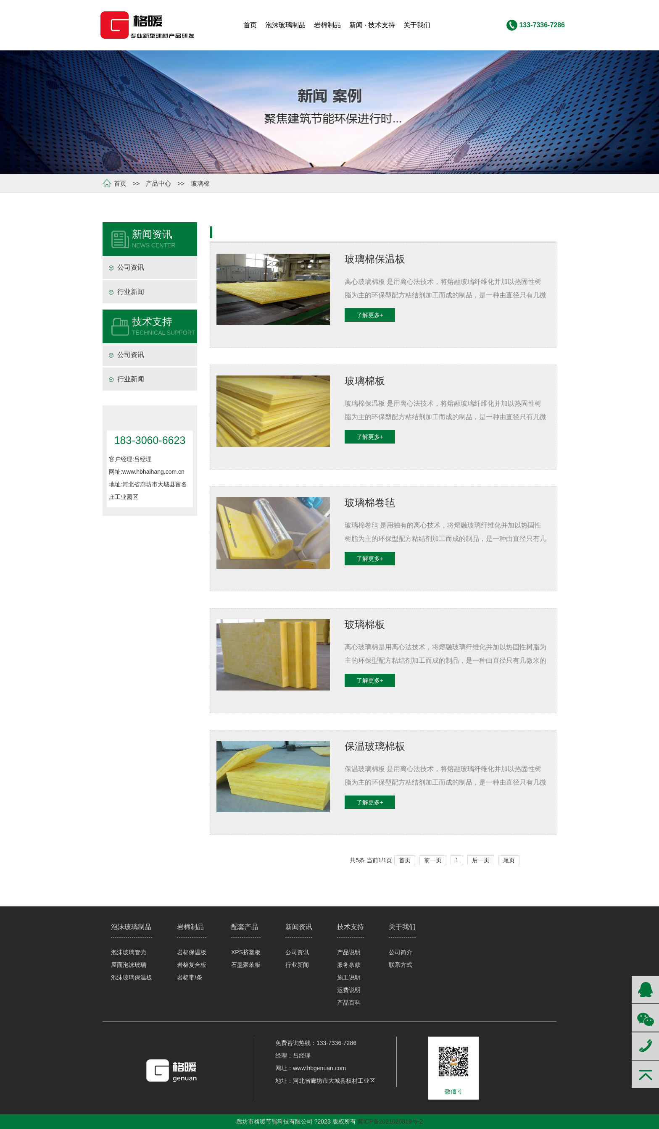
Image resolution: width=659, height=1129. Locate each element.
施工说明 (349, 977)
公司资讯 (130, 267)
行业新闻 (130, 291)
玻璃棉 (200, 183)
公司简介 (400, 952)
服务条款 (349, 964)
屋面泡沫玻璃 (128, 964)
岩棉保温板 (191, 952)
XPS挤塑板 (246, 952)
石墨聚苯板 (246, 964)
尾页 (509, 860)
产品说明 (349, 952)
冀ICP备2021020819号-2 (390, 1121)
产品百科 (349, 1002)
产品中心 (158, 183)
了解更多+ (369, 315)
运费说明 (349, 990)
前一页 (433, 860)
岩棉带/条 (189, 977)
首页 (120, 183)
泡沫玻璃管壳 (128, 952)
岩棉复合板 (191, 964)
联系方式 (400, 964)
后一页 (481, 860)
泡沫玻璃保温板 (131, 977)
